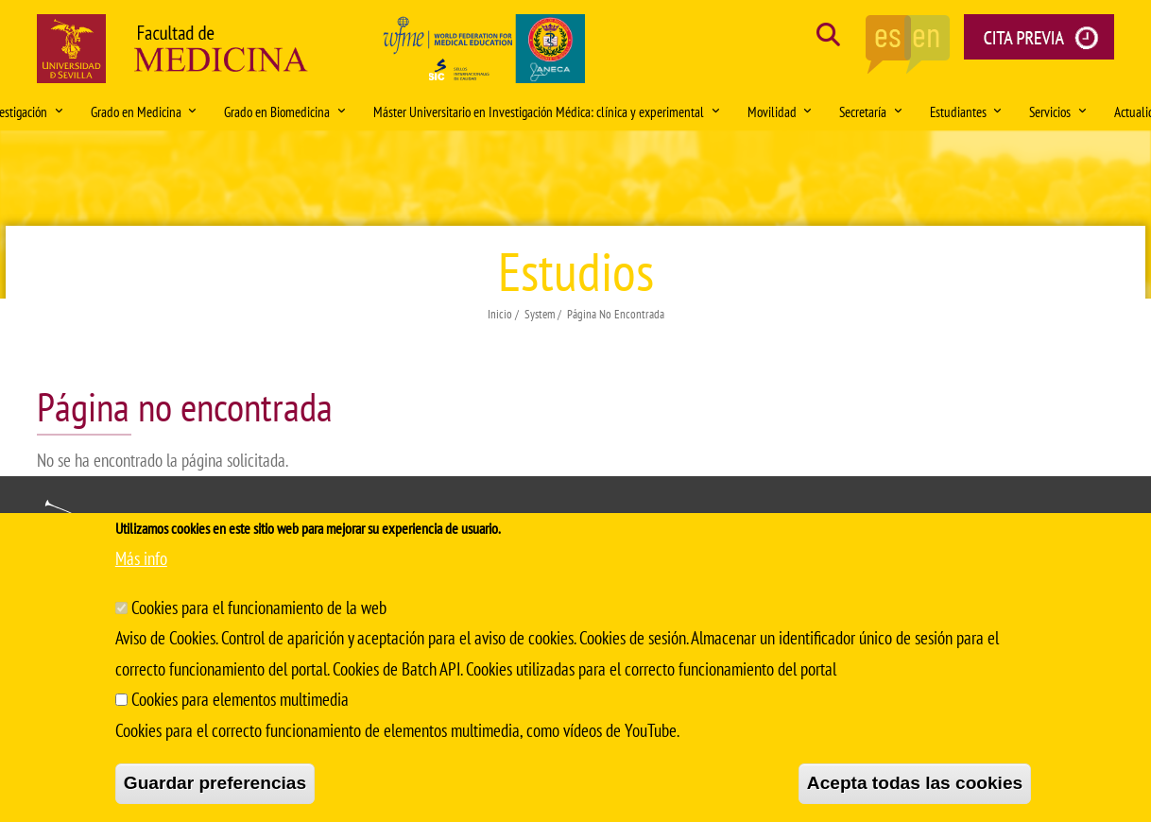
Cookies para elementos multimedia (240, 699)
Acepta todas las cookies (914, 783)
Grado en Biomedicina (284, 111)
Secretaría (870, 111)
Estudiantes (966, 111)
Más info (141, 558)
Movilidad (779, 111)
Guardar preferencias (215, 783)
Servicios (1057, 111)
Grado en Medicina (144, 111)
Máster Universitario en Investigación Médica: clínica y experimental (546, 111)
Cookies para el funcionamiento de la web (259, 607)
